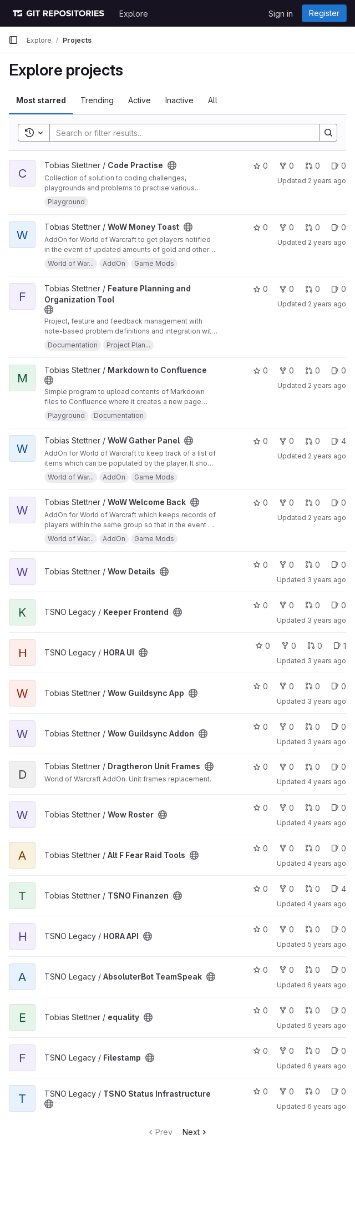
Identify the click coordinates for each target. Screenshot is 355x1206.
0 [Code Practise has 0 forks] (286, 165)
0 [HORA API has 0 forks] (286, 929)
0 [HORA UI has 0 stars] (262, 645)
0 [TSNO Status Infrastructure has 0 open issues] (338, 1091)
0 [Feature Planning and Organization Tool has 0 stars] (260, 289)
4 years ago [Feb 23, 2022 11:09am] (326, 863)
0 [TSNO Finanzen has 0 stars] (260, 889)
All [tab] (212, 100)
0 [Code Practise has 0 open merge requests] (312, 165)
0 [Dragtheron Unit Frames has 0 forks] (286, 766)
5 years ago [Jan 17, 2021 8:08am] (326, 944)
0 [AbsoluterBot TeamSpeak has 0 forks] (286, 970)
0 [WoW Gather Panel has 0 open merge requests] (312, 441)
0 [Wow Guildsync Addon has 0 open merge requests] (312, 726)
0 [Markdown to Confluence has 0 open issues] (338, 370)
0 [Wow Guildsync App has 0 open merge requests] (312, 686)
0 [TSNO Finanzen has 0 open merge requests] (312, 889)
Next (195, 1132)
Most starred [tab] (41, 100)
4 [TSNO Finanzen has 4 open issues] (338, 889)
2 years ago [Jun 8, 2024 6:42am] (327, 242)
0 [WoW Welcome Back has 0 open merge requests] (312, 502)
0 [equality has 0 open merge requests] (312, 1010)
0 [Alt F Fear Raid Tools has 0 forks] (286, 848)
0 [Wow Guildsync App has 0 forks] (286, 686)
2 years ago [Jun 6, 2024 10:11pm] (327, 304)
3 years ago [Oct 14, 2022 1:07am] (326, 701)
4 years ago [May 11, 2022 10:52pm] (326, 782)
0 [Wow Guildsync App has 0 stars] (260, 686)
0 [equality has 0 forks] (286, 1010)
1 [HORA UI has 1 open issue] (339, 645)
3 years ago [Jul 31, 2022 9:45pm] (326, 742)
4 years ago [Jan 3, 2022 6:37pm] (326, 904)
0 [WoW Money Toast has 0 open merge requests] (312, 227)
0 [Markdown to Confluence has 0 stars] (260, 370)
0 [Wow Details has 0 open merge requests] (312, 564)
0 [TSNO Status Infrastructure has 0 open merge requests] (312, 1091)
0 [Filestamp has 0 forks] (286, 1051)
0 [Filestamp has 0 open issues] (338, 1051)
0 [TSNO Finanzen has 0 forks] (286, 889)
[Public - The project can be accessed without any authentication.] (172, 165)
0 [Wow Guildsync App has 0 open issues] (338, 686)
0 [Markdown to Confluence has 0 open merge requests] (312, 370)
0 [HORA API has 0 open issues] (338, 929)
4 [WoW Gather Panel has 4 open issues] (338, 441)
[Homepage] (58, 13)
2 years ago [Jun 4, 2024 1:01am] (327, 385)
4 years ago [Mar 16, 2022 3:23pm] (326, 823)
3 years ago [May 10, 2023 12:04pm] (326, 580)
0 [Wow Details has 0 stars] (260, 564)
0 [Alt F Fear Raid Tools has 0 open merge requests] (312, 848)
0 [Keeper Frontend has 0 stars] (260, 605)
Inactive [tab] (179, 100)
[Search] (179, 132)
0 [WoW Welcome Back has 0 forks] (286, 502)
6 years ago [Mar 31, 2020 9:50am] (326, 1066)
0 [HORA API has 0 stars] (260, 929)
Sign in (280, 13)
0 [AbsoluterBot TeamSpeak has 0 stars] (260, 970)
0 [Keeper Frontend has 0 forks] (286, 605)
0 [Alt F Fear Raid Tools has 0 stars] (260, 848)
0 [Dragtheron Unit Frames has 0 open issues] (338, 766)
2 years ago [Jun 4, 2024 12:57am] (327, 456)
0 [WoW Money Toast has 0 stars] (260, 227)
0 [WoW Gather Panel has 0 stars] (260, 441)
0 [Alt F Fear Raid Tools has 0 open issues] (338, 848)
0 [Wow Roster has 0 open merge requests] (312, 808)
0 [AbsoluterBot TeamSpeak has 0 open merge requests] (312, 970)
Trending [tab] (97, 100)
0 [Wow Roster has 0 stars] (260, 808)
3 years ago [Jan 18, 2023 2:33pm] (326, 620)
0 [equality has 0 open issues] (338, 1010)
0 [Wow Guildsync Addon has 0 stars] (260, 726)
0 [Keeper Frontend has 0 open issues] (338, 605)
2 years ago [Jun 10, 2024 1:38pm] (327, 180)
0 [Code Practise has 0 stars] (260, 165)
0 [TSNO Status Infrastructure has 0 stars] (260, 1091)
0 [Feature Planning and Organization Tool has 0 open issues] (338, 289)
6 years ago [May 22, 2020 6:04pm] (326, 1025)
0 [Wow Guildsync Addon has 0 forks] (286, 726)
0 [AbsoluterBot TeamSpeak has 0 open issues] (338, 970)
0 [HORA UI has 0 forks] (288, 645)
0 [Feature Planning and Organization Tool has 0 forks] (286, 289)
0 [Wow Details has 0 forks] (286, 564)
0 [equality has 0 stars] (260, 1010)
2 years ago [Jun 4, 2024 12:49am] (327, 517)
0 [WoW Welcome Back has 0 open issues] (338, 502)
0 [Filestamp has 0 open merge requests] (312, 1051)
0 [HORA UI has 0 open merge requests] (314, 645)
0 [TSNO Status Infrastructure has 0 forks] (286, 1091)
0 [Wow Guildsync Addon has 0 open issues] (338, 726)
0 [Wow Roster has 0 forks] (286, 808)
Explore (133, 13)
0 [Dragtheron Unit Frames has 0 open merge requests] (312, 766)
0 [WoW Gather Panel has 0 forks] (286, 441)
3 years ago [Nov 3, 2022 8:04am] (326, 661)
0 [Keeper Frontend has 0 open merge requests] (312, 605)
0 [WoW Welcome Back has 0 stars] (260, 502)
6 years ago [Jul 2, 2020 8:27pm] (326, 985)
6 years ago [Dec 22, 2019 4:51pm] (326, 1106)
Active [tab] (139, 100)
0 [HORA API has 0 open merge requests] (312, 929)
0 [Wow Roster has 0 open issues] (338, 808)
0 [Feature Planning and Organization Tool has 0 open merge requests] (312, 289)
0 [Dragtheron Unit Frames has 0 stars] (260, 766)
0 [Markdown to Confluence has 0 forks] (286, 370)
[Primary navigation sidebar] (13, 40)
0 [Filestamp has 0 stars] (260, 1051)
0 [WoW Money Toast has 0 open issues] (338, 227)
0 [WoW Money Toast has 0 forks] (286, 227)
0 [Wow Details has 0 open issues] (338, 564)
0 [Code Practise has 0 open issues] (338, 165)
